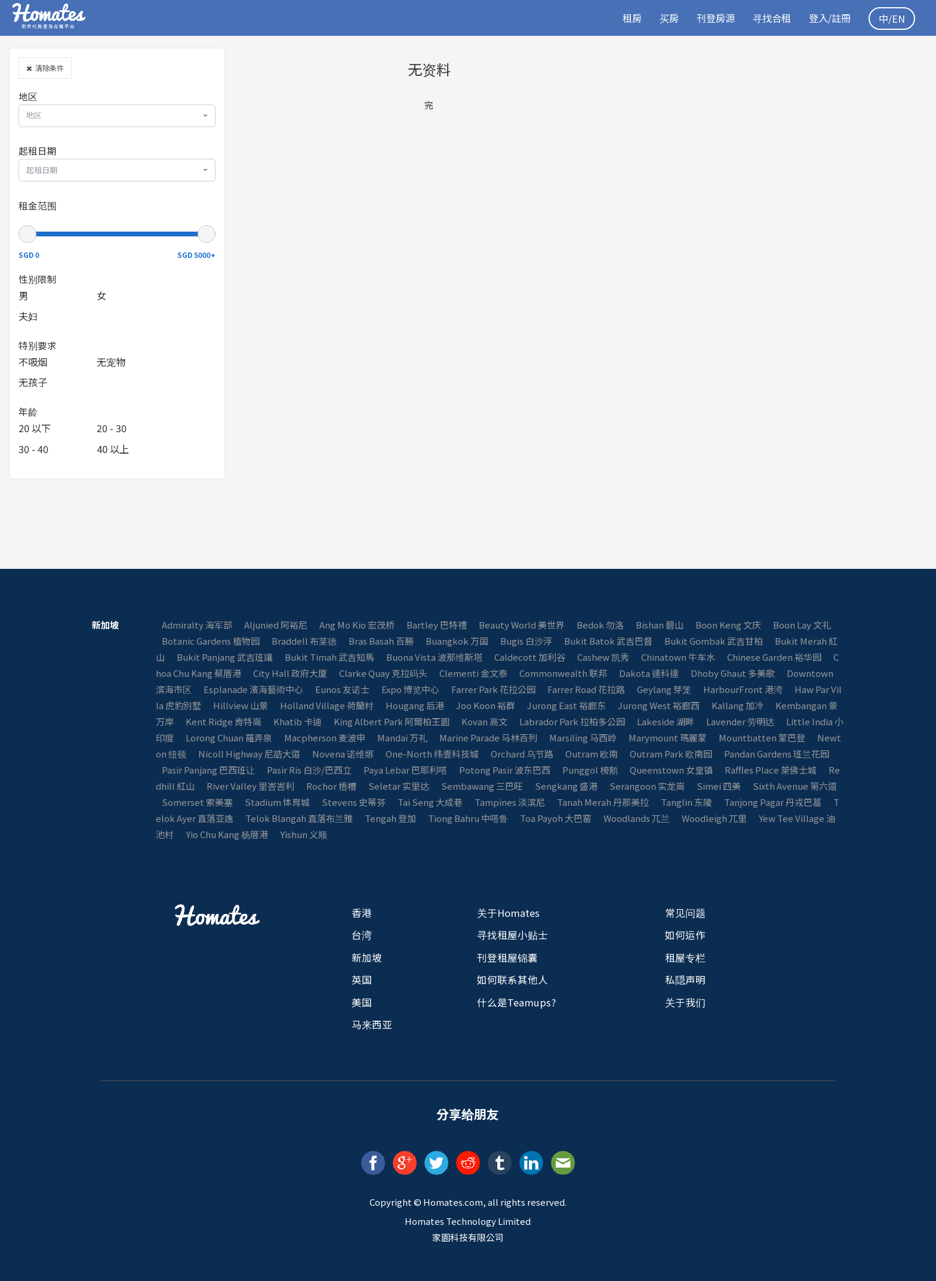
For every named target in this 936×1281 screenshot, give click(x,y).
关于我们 (685, 1002)
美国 (362, 1002)
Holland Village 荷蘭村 (327, 705)
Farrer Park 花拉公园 (493, 689)
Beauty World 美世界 (522, 624)
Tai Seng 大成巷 (430, 802)
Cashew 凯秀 (603, 657)
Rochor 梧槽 (331, 786)
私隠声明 (685, 979)
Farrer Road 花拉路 (586, 689)
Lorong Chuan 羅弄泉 (229, 737)
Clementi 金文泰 (473, 673)
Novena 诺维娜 (343, 753)
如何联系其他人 (512, 979)
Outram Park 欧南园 (671, 753)
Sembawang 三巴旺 (482, 786)
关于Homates (508, 913)
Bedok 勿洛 (600, 624)
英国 (362, 979)
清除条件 (45, 68)
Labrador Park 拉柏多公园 (572, 721)
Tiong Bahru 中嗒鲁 (468, 818)
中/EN (891, 18)
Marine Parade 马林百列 (488, 737)
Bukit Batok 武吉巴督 (608, 641)
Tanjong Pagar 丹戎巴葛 (772, 802)
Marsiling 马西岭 (583, 737)
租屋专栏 (685, 957)
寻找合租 (767, 18)
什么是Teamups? (516, 1002)
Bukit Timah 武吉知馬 (329, 657)
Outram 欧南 (591, 753)
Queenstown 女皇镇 (671, 769)
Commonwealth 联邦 (563, 673)
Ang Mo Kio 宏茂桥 (357, 624)
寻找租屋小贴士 (512, 935)
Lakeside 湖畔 (665, 721)
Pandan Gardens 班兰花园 (776, 753)
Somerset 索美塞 (197, 802)
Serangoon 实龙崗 (647, 786)
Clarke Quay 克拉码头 (383, 673)
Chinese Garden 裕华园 (774, 657)
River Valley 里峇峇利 (250, 786)
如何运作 (685, 935)
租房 (622, 18)
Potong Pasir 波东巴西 (504, 769)
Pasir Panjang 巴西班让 (208, 769)
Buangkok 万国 (457, 641)
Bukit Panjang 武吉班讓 (225, 657)
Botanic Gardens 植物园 (211, 641)
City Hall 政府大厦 (290, 673)
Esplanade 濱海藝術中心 (253, 689)
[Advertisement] (780, 131)
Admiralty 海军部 (197, 624)
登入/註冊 (828, 18)
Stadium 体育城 (277, 802)
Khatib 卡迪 (297, 721)
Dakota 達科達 (649, 673)
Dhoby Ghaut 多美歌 (733, 673)
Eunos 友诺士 (342, 689)
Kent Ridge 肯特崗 (223, 721)
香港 (362, 913)
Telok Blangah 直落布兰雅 (299, 818)
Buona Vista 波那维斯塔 (434, 657)
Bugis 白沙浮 (526, 641)
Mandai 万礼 (402, 737)
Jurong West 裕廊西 (659, 705)
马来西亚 (372, 1024)
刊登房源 (709, 18)
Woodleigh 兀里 (714, 818)
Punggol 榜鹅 (590, 769)
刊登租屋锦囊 (507, 957)
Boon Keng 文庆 (728, 624)
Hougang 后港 (415, 705)
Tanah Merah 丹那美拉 (603, 802)
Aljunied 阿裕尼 (275, 624)
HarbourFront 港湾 (743, 689)
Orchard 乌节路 (522, 753)
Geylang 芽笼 (664, 689)
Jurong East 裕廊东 (566, 705)
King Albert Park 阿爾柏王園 (391, 721)
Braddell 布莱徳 (304, 641)
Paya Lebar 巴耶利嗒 (405, 769)
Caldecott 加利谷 (529, 657)
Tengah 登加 (390, 818)
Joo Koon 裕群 (485, 705)
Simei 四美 (719, 786)
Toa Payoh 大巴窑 (556, 818)
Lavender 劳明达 (740, 721)
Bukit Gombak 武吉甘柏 (713, 641)
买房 (661, 18)
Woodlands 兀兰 (637, 818)
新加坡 (367, 957)
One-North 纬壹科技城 (432, 753)
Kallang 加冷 (737, 705)
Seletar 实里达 (398, 786)
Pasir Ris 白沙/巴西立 (309, 769)
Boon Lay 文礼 (802, 624)
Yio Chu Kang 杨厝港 (227, 834)
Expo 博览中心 (410, 689)
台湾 (362, 935)
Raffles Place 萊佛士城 (771, 769)
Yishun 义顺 (303, 834)
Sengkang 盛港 (566, 786)
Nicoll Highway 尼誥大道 (249, 753)
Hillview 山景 (240, 705)
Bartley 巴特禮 (437, 624)
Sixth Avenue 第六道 (795, 786)
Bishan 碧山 (659, 624)
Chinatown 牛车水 (678, 657)
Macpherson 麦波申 (324, 737)
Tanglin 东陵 (686, 802)
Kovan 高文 (484, 721)
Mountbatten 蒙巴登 (762, 737)
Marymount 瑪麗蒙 (668, 737)
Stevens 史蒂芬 (354, 802)
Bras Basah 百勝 (381, 641)
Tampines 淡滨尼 (510, 802)
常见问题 (685, 913)
